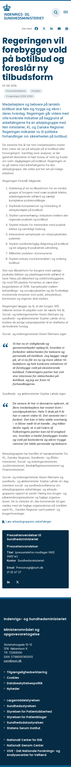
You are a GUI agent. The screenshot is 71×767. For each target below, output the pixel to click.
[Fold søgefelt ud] (55, 12)
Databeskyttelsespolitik (25, 683)
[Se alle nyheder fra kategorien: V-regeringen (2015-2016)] (19, 96)
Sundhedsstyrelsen (21, 706)
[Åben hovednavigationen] (67, 12)
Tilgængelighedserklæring (27, 672)
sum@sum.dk (13, 661)
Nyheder (13, 689)
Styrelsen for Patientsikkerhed (29, 712)
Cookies (13, 678)
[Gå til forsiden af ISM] (22, 12)
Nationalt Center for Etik (24, 740)
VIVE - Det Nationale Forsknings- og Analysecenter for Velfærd (33, 753)
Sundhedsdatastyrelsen (25, 723)
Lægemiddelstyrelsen (23, 700)
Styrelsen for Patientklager (27, 717)
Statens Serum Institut (23, 728)
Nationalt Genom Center (25, 745)
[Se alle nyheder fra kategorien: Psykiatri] (36, 91)
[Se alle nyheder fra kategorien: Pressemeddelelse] (16, 91)
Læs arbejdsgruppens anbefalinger (28, 521)
